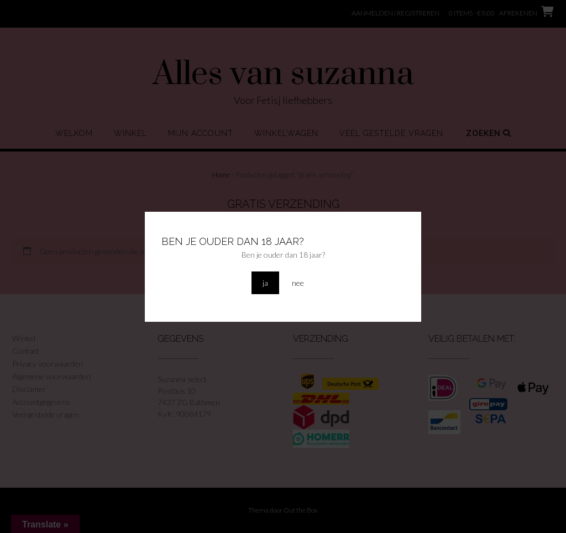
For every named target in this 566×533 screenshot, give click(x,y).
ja (265, 283)
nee (298, 283)
